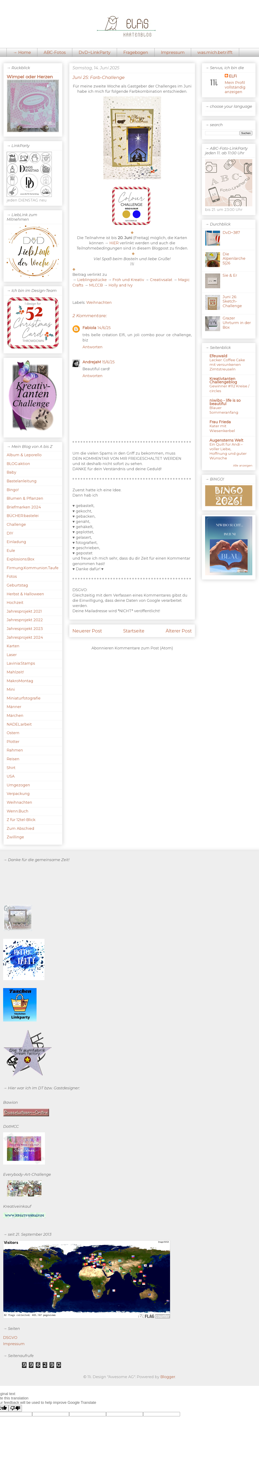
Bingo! (13, 490)
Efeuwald (218, 356)
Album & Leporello (24, 455)
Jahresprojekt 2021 (24, 611)
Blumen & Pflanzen (25, 498)
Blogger (167, 1377)
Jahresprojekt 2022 (25, 620)
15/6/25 (108, 362)
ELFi (233, 76)
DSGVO (10, 1337)
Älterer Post (179, 631)
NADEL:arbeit (19, 724)
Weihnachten (99, 302)
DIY (10, 533)
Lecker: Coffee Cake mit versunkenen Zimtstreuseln (227, 364)
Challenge (16, 524)
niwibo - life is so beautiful (225, 402)
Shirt (11, 767)
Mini (11, 689)
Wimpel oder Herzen (30, 76)
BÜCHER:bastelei (23, 515)
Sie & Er (230, 275)
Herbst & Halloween (25, 594)
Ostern (13, 733)
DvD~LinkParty (94, 52)
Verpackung (18, 793)
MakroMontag (20, 681)
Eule (11, 550)
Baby (11, 472)
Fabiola (89, 328)
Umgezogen (18, 785)
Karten (13, 646)
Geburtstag (17, 585)
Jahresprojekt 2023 (25, 628)
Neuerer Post (87, 631)
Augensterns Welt (226, 440)
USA (11, 776)
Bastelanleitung (22, 481)
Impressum (173, 52)
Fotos (12, 576)
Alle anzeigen (242, 465)
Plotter (13, 741)
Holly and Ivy (121, 285)
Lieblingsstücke (92, 280)
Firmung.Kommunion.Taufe (32, 568)
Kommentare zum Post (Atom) (144, 648)
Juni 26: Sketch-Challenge (232, 301)
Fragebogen (135, 52)
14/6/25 (104, 328)
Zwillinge (15, 837)
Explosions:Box (20, 559)
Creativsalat (161, 280)
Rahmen (15, 750)
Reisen (13, 759)
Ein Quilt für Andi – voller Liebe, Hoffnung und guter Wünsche (228, 451)
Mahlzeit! (15, 672)
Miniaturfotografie (24, 698)
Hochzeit (15, 602)
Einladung (16, 542)
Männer (14, 707)
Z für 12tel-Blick (21, 819)
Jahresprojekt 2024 (25, 637)
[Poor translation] (15, 1408)
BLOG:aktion (18, 463)
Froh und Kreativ (128, 280)
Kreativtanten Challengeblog (223, 380)
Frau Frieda (220, 422)
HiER (114, 243)
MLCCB (96, 285)
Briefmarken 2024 (24, 507)
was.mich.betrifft (215, 52)
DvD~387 (231, 232)
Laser (12, 655)
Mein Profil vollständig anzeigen (235, 87)
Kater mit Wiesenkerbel (222, 428)
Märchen (15, 715)
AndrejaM (92, 362)
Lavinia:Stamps (21, 663)
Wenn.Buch (17, 811)
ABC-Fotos (55, 52)
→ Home (22, 52)
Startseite (133, 631)
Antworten (93, 347)
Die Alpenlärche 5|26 (234, 258)
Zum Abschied (20, 828)
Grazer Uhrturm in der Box (237, 322)
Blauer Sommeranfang (223, 410)
